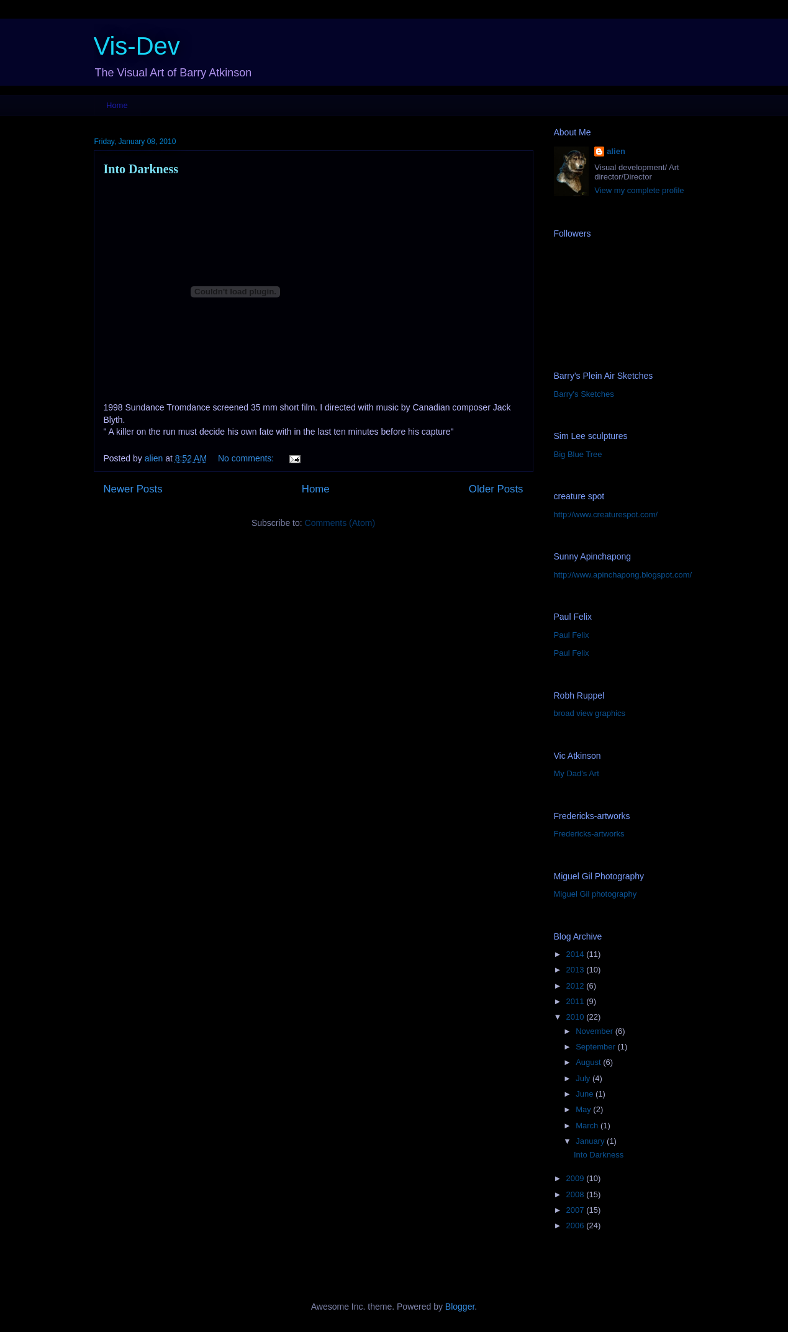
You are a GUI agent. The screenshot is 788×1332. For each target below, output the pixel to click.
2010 (576, 1017)
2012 (576, 985)
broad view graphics (590, 713)
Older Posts (496, 489)
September (596, 1046)
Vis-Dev (137, 46)
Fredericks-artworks (589, 833)
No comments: (247, 458)
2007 (576, 1210)
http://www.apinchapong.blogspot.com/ (623, 574)
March (588, 1125)
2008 (576, 1194)
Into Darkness (141, 169)
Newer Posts (133, 489)
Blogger (459, 1307)
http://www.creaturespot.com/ (606, 514)
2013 (576, 969)
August (589, 1062)
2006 (576, 1225)
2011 (576, 1001)
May (584, 1109)
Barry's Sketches (584, 394)
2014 (576, 954)
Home (117, 105)
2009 (576, 1178)
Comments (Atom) (340, 523)
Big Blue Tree (578, 454)
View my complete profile (639, 190)
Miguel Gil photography (595, 894)
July (584, 1078)
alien (616, 151)
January (591, 1141)
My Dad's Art (576, 773)
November (595, 1031)
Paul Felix (571, 635)
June (586, 1094)
